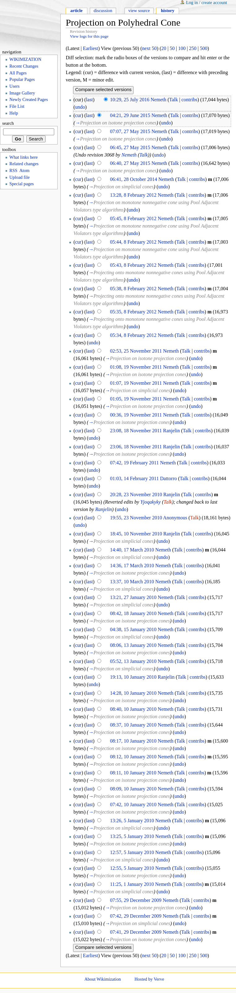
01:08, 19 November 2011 (136, 367)
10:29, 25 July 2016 (129, 99)
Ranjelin (171, 430)
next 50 (149, 48)
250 (192, 48)
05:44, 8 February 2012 (133, 242)
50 (172, 48)
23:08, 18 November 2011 (136, 430)
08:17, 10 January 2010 (133, 741)
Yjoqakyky (150, 502)
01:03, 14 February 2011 (134, 478)
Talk (173, 99)
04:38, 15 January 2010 (133, 629)
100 (182, 48)
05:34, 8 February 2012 (133, 335)
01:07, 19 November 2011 (136, 383)
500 (204, 48)
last (89, 99)
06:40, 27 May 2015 (130, 163)
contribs (189, 99)
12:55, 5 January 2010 (132, 868)
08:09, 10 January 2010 (133, 788)
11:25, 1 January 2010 (132, 884)
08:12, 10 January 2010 (133, 756)
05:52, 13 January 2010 (133, 661)
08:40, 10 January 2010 (133, 709)
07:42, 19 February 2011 (134, 462)
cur (78, 115)
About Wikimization (102, 979)
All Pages (18, 72)
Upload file (19, 177)
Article (76, 10)
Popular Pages (22, 79)
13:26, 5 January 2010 (132, 820)
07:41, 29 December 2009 (135, 932)
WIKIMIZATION (25, 59)
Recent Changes (23, 66)
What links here (23, 157)
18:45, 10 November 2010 (136, 533)
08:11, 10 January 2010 (133, 772)
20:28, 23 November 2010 (136, 494)
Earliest (90, 48)
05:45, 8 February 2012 (133, 218)
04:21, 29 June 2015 (130, 115)
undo (80, 107)
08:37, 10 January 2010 (133, 724)
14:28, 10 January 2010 (133, 693)
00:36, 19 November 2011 (136, 414)
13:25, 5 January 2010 (132, 836)
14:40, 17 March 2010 (132, 549)
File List (16, 106)
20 (163, 48)
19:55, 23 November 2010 (136, 517)
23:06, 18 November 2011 (136, 446)
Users (14, 86)
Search (8, 123)
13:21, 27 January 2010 (133, 597)
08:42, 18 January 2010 (133, 613)
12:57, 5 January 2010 (132, 852)
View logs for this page (89, 36)
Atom (24, 170)
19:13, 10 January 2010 (133, 677)
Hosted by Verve (149, 979)
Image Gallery (22, 92)
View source (139, 10)
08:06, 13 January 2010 (133, 645)
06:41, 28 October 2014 (133, 179)
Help (13, 113)
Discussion (103, 10)
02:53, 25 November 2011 (136, 351)
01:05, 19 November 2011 (136, 398)
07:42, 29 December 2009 (135, 916)
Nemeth (158, 99)
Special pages (21, 183)
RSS (13, 170)
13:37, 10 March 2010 (132, 581)
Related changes (23, 163)
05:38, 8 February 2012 (133, 288)
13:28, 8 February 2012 (133, 195)
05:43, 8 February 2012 (133, 265)
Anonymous (175, 517)
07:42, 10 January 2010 (133, 804)
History (167, 10)
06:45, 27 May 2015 (130, 147)
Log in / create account (206, 2)
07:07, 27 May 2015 (130, 131)
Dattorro (168, 478)
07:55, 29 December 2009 (135, 900)
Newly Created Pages (28, 99)
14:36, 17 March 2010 (132, 565)
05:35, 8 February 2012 (133, 311)
